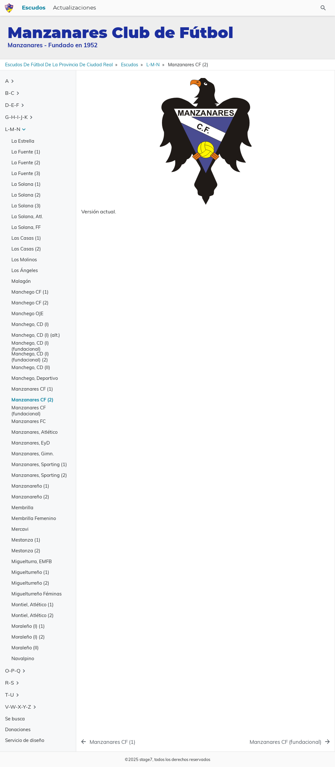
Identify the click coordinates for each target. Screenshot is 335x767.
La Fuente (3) (25, 173)
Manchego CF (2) (30, 303)
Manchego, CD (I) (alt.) (35, 335)
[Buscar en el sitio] (310, 8)
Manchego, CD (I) (30, 324)
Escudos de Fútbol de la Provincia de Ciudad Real (59, 65)
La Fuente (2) (25, 162)
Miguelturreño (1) (30, 572)
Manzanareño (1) (30, 486)
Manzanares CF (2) (32, 400)
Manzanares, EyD (30, 443)
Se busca (15, 719)
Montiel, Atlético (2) (32, 615)
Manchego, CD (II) (30, 367)
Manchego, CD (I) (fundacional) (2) (30, 356)
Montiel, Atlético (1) (32, 604)
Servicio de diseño (24, 740)
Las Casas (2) (26, 249)
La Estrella (22, 141)
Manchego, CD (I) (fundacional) (30, 346)
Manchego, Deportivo (34, 378)
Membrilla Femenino (33, 518)
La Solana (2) (26, 195)
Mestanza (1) (25, 540)
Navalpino (22, 658)
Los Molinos (24, 260)
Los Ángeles (24, 270)
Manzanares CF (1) (32, 389)
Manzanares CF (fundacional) (28, 410)
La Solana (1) (26, 184)
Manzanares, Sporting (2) (39, 475)
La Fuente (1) (25, 152)
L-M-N (153, 65)
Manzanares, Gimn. (32, 454)
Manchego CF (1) (30, 292)
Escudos (187, 7)
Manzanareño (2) (30, 497)
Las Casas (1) (26, 238)
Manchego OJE (27, 313)
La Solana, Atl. (27, 216)
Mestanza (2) (25, 551)
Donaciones (17, 729)
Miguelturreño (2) (30, 583)
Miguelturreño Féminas (36, 594)
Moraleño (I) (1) (28, 626)
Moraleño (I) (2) (28, 637)
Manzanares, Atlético (34, 432)
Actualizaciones (228, 7)
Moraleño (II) (25, 648)
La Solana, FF (26, 227)
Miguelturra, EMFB (31, 561)
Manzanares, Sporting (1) (39, 464)
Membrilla (22, 507)
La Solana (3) (26, 206)
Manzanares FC (28, 421)
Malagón (21, 281)
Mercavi (20, 529)
